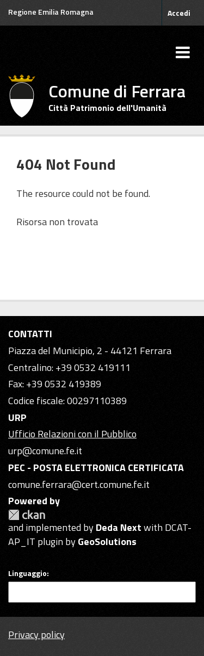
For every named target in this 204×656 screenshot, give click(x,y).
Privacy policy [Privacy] (36, 634)
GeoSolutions (107, 541)
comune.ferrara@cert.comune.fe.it (79, 484)
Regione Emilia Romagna (51, 11)
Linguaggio (27, 573)
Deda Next (118, 527)
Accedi (179, 12)
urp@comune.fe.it (45, 450)
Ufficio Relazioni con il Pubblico (72, 433)
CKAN (26, 515)
